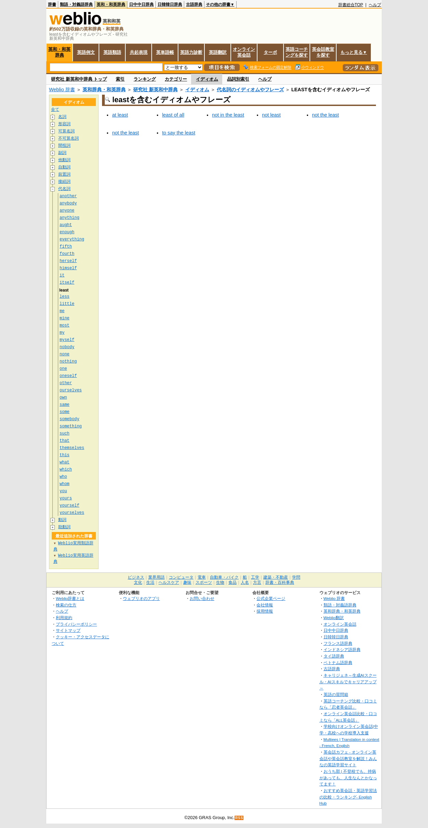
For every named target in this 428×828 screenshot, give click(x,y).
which (66, 469)
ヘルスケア (169, 582)
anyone (67, 210)
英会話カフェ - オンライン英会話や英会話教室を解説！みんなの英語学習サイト (348, 758)
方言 (257, 582)
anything (69, 218)
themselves (72, 448)
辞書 (52, 4)
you (63, 491)
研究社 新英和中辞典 (155, 89)
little (67, 304)
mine (65, 318)
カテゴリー (176, 79)
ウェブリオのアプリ (141, 598)
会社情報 (264, 605)
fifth (66, 246)
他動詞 (64, 160)
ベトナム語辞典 (338, 662)
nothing (68, 361)
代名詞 (64, 189)
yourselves (72, 513)
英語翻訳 (218, 52)
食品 (232, 582)
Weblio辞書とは (70, 598)
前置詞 (64, 174)
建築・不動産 (275, 577)
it (62, 275)
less (65, 296)
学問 (296, 577)
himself (68, 268)
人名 (245, 582)
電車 (202, 577)
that (65, 440)
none (65, 354)
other (66, 383)
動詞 (62, 520)
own (63, 397)
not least (271, 115)
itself (67, 282)
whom (65, 484)
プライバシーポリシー (76, 624)
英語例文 (86, 52)
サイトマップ (68, 630)
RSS (239, 818)
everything (72, 239)
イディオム (207, 79)
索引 (120, 79)
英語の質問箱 (336, 694)
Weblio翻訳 (334, 617)
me (62, 311)
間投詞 (64, 146)
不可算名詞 (68, 138)
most (65, 325)
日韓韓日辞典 (170, 4)
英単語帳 (165, 52)
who (63, 477)
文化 (138, 582)
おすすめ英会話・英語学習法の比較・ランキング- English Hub (348, 796)
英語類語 (112, 52)
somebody (69, 419)
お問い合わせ (202, 598)
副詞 (62, 153)
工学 (255, 577)
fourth (67, 254)
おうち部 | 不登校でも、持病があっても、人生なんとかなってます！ (348, 777)
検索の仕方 (66, 605)
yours (66, 498)
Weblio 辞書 (62, 89)
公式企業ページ (270, 598)
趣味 (187, 582)
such (65, 433)
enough (67, 232)
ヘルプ (375, 4)
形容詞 (64, 124)
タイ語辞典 (334, 656)
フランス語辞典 (338, 643)
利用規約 (64, 617)
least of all (173, 115)
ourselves (71, 390)
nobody (67, 347)
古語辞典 (194, 4)
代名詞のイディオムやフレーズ (250, 89)
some (65, 412)
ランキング (145, 79)
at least (120, 115)
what (65, 462)
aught (66, 225)
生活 (150, 582)
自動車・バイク (224, 577)
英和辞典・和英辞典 (104, 89)
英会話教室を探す (323, 52)
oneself (68, 376)
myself (67, 340)
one (63, 368)
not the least (325, 115)
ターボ (270, 52)
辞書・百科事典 (279, 582)
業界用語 (156, 577)
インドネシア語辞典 (342, 649)
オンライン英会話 (244, 52)
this (65, 455)
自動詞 (64, 167)
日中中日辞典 (141, 4)
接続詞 (64, 182)
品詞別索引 (238, 79)
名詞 (62, 117)
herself (68, 261)
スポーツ (204, 582)
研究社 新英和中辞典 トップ (79, 79)
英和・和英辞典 (111, 4)
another (68, 196)
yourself (69, 505)
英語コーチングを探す (297, 52)
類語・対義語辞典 (76, 4)
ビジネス (136, 577)
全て (55, 110)
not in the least (228, 115)
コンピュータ (181, 577)
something (71, 426)
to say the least (178, 132)
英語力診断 (191, 52)
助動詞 (64, 527)
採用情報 (264, 611)
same (65, 404)
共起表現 (139, 52)
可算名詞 (66, 131)
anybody (68, 203)
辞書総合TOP (350, 4)
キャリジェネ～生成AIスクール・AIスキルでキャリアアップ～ (348, 681)
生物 (220, 582)
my (62, 332)
